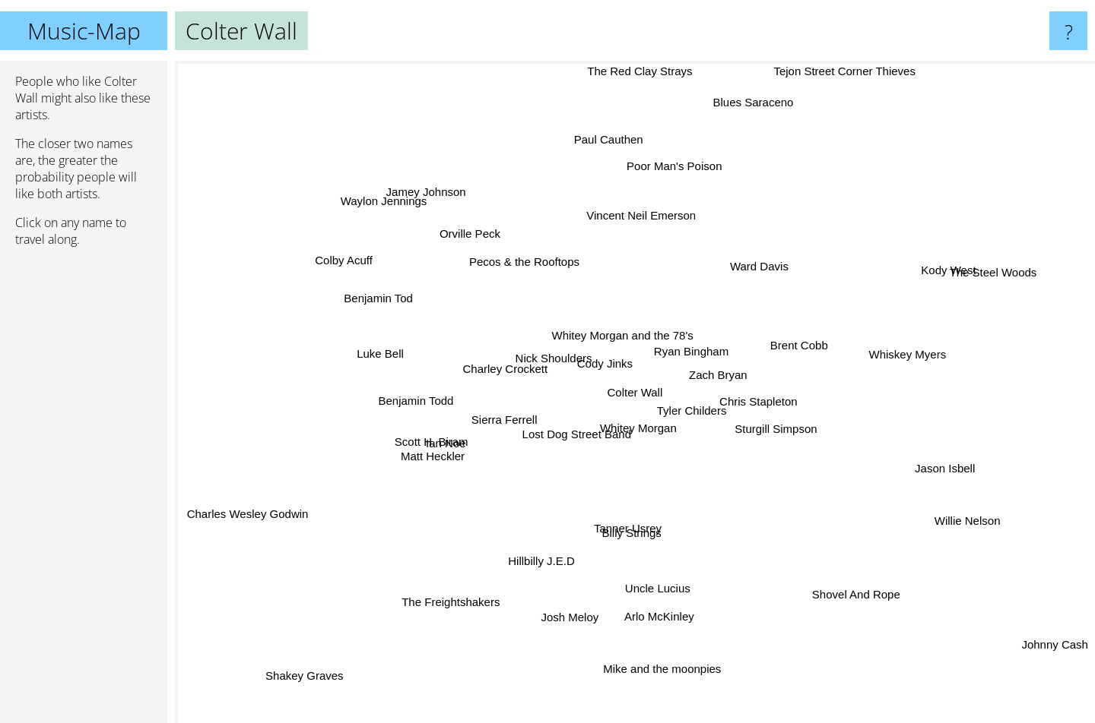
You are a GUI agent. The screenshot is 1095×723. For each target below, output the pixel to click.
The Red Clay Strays (636, 71)
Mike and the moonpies (669, 677)
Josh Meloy (566, 621)
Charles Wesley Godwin (244, 521)
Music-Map (84, 30)
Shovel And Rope (845, 582)
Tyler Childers (709, 421)
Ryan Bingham (669, 334)
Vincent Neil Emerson (655, 208)
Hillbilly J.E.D (523, 573)
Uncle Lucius (645, 593)
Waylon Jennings (381, 198)
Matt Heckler (436, 458)
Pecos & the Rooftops (520, 259)
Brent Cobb (804, 339)
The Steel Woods (1005, 268)
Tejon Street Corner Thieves (844, 71)
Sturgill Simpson (792, 425)
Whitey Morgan (642, 427)
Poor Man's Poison (669, 180)
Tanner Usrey (625, 531)
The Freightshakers (453, 608)
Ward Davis (768, 259)
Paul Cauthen (618, 126)
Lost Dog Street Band (591, 442)
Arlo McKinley (667, 626)
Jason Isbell (962, 472)
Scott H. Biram (432, 437)
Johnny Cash (1055, 649)
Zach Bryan (713, 368)
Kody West (952, 267)
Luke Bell (368, 352)
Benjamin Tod (371, 292)
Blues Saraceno (744, 112)
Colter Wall (635, 392)
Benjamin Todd (414, 402)
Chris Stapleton (767, 402)
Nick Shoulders (566, 358)
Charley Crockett (501, 376)
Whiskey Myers (915, 346)
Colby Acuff (350, 257)
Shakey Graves (307, 662)
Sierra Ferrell (511, 429)
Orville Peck (468, 232)
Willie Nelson (943, 516)
